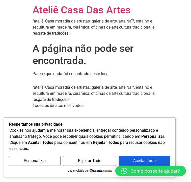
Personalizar (35, 160)
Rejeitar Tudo (89, 160)
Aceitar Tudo (144, 160)
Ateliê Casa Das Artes (82, 10)
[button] (150, 171)
